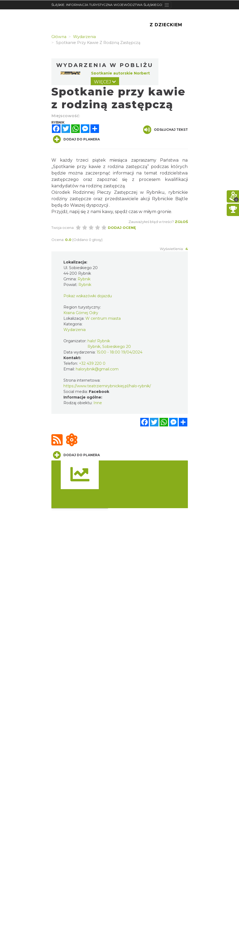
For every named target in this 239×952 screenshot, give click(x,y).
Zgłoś (181, 222)
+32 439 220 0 (92, 363)
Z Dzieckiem (166, 24)
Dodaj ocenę (122, 227)
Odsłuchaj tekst (165, 129)
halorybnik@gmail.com (97, 369)
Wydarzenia (74, 329)
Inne (97, 402)
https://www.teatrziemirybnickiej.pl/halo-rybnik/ (107, 386)
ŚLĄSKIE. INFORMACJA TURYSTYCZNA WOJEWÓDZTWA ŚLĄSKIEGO (106, 5)
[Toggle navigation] (167, 4)
